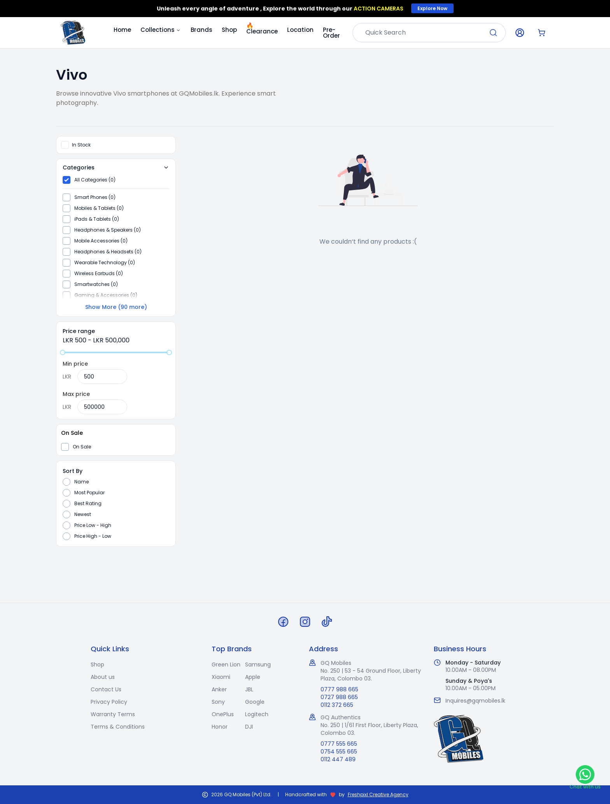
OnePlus (223, 714)
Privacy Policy (109, 702)
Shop (229, 30)
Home (122, 30)
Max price (76, 394)
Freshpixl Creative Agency (378, 795)
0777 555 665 (339, 744)
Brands (201, 30)
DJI (249, 727)
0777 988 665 (339, 689)
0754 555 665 (339, 751)
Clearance (262, 28)
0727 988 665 (339, 697)
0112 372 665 (337, 705)
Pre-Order (331, 33)
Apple (252, 677)
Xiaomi (221, 677)
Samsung (258, 664)
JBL (249, 689)
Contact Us (106, 689)
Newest (82, 514)
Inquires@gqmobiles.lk (475, 701)
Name (81, 482)
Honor (220, 727)
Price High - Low (92, 536)
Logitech (256, 714)
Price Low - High (92, 525)
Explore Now (432, 8)
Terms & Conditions (118, 727)
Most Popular (89, 493)
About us (103, 677)
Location (300, 30)
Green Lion (226, 664)
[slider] (62, 352)
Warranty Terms (113, 714)
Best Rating (88, 504)
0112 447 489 (338, 759)
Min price (75, 364)
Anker (219, 689)
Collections (160, 30)
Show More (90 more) (116, 307)
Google (255, 702)
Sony (218, 702)
